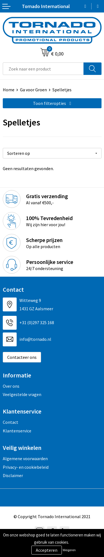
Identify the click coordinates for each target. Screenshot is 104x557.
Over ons (11, 386)
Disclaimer (13, 475)
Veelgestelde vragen (22, 394)
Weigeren (69, 550)
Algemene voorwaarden (25, 458)
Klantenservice (17, 430)
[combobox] (43, 68)
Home (8, 89)
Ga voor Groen (33, 89)
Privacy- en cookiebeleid (26, 467)
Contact (10, 422)
